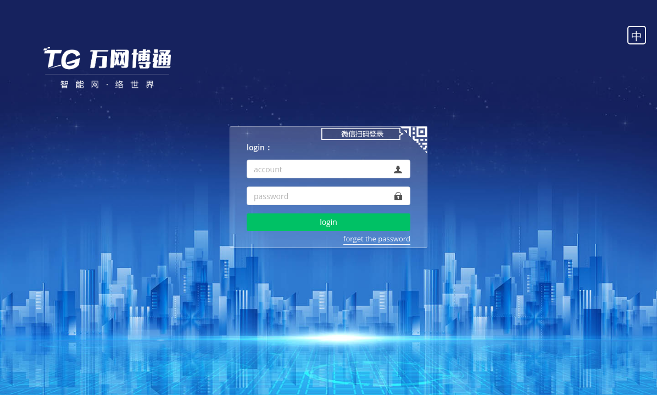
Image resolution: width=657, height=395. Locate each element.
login (328, 222)
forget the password (376, 239)
